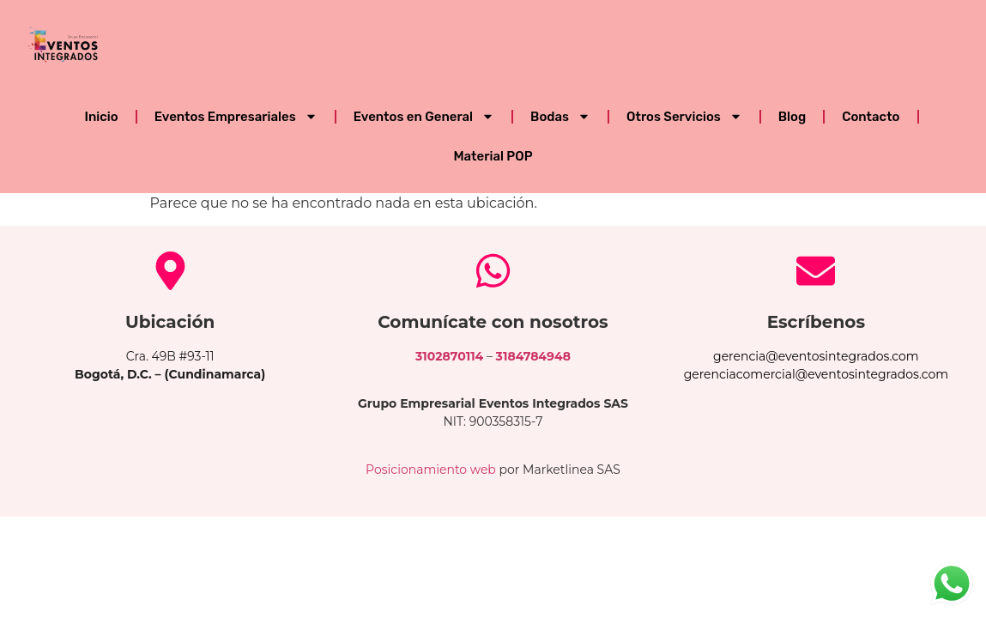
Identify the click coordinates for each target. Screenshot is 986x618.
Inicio (101, 116)
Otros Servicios (684, 116)
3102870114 (449, 356)
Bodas (560, 116)
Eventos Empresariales (236, 116)
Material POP (492, 156)
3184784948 (533, 356)
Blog (792, 116)
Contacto (870, 116)
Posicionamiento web (431, 469)
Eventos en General (424, 116)
